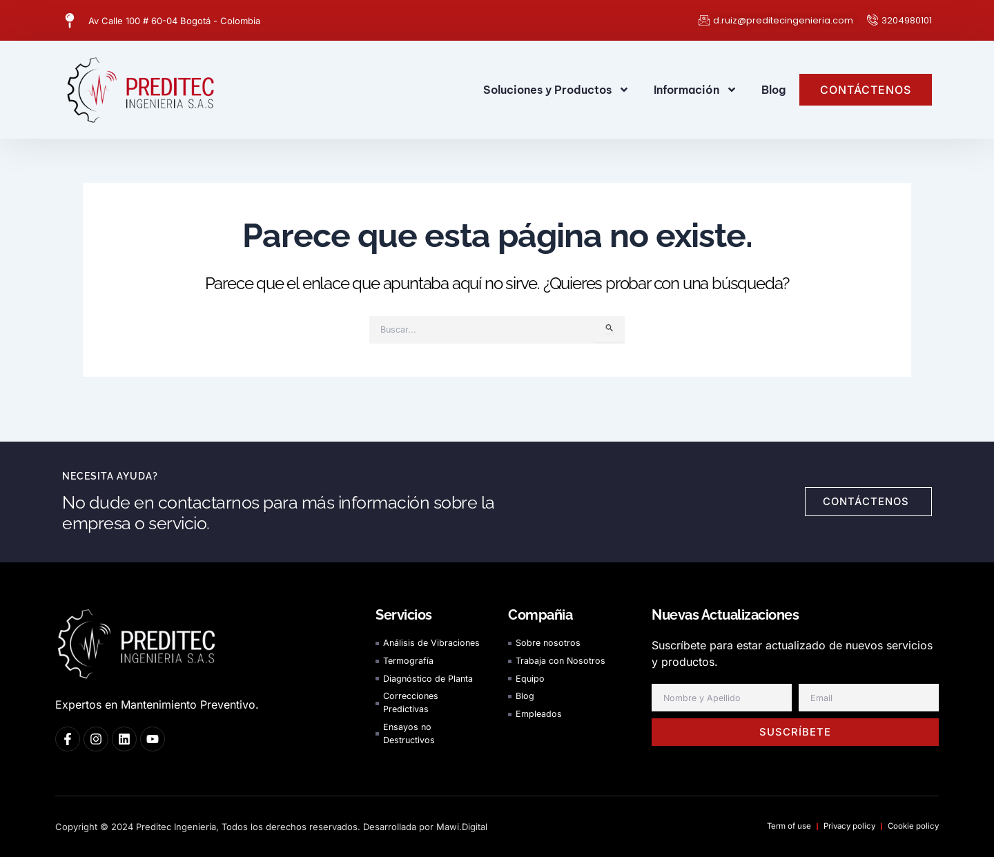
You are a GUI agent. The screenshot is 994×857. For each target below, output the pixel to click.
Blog (773, 90)
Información (695, 89)
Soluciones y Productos (556, 89)
